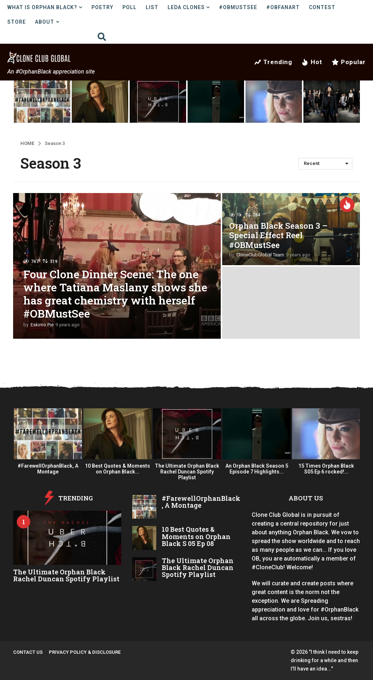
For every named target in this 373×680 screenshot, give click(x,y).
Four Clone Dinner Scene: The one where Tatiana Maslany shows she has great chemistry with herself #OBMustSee (115, 294)
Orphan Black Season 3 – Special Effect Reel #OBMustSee (278, 235)
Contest (322, 7)
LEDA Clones (186, 7)
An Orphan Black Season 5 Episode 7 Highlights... (256, 469)
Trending (273, 62)
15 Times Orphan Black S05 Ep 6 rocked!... (326, 469)
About (44, 22)
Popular (348, 62)
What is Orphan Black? (42, 7)
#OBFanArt (283, 7)
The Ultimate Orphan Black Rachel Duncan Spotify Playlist (187, 471)
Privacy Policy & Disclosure (85, 652)
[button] (102, 36)
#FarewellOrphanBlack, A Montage (47, 469)
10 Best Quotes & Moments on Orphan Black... (117, 469)
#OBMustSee (238, 7)
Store (16, 22)
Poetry (102, 7)
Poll (129, 7)
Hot (311, 62)
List (152, 7)
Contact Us (28, 652)
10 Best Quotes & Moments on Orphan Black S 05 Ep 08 (196, 536)
